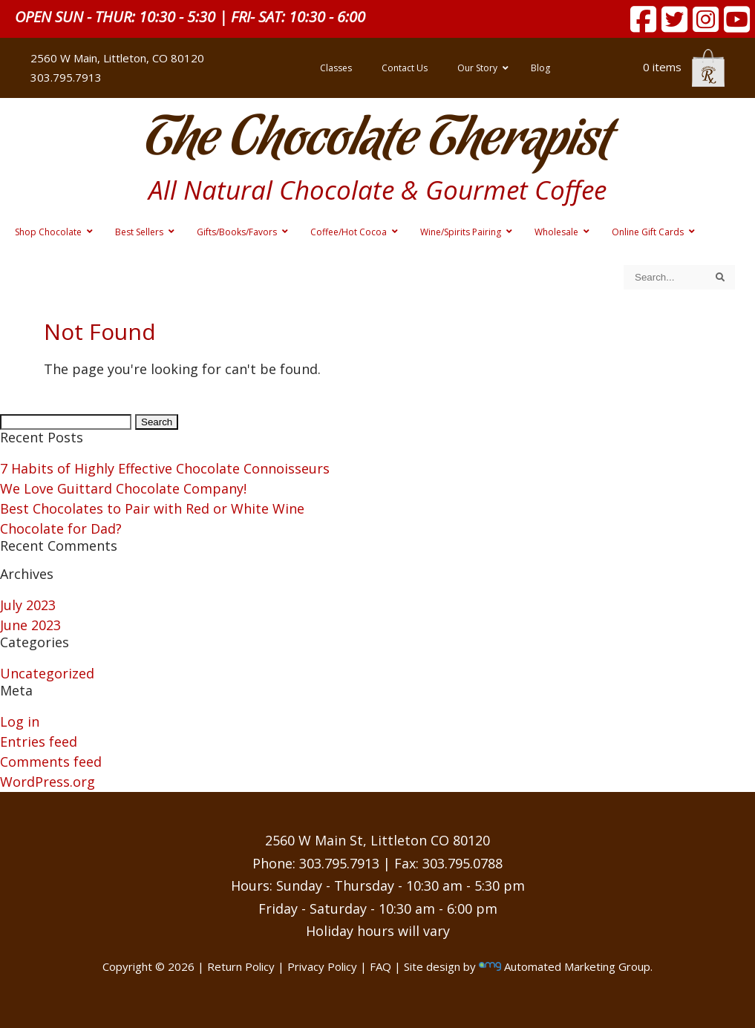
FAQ (380, 966)
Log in (19, 721)
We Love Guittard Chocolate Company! (123, 488)
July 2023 (28, 605)
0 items (684, 66)
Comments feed (51, 761)
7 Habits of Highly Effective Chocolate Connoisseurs (165, 468)
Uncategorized (47, 673)
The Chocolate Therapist (378, 140)
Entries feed (38, 741)
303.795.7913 (66, 77)
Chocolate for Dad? (61, 528)
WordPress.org (47, 781)
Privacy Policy (322, 966)
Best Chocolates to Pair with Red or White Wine (152, 508)
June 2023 (30, 625)
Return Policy (241, 966)
